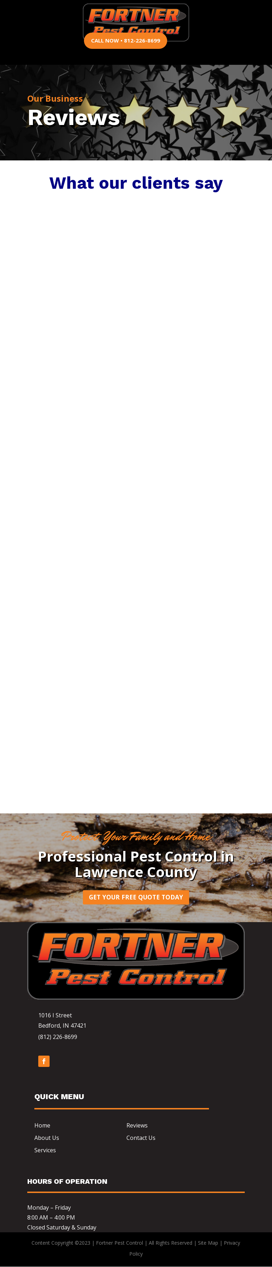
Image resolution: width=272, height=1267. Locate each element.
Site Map (208, 1243)
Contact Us (140, 1138)
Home (42, 1126)
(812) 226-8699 (57, 1037)
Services (45, 1150)
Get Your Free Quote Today (135, 897)
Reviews (137, 1126)
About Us (46, 1138)
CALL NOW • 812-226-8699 (125, 40)
